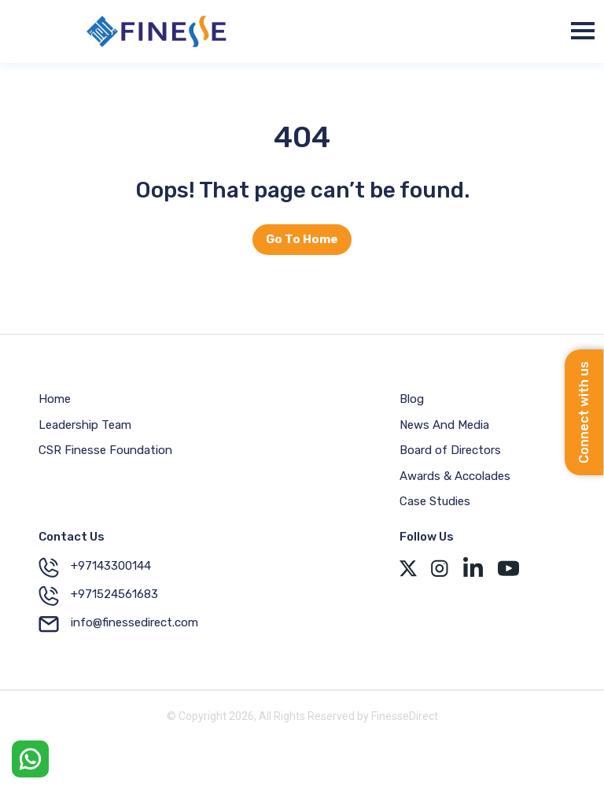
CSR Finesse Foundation (105, 450)
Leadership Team (85, 425)
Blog (412, 399)
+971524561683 (98, 595)
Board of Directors (450, 450)
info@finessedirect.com (118, 624)
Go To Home (302, 239)
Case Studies (435, 501)
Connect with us (583, 412)
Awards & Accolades (455, 476)
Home (55, 399)
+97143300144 (95, 567)
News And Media (444, 425)
